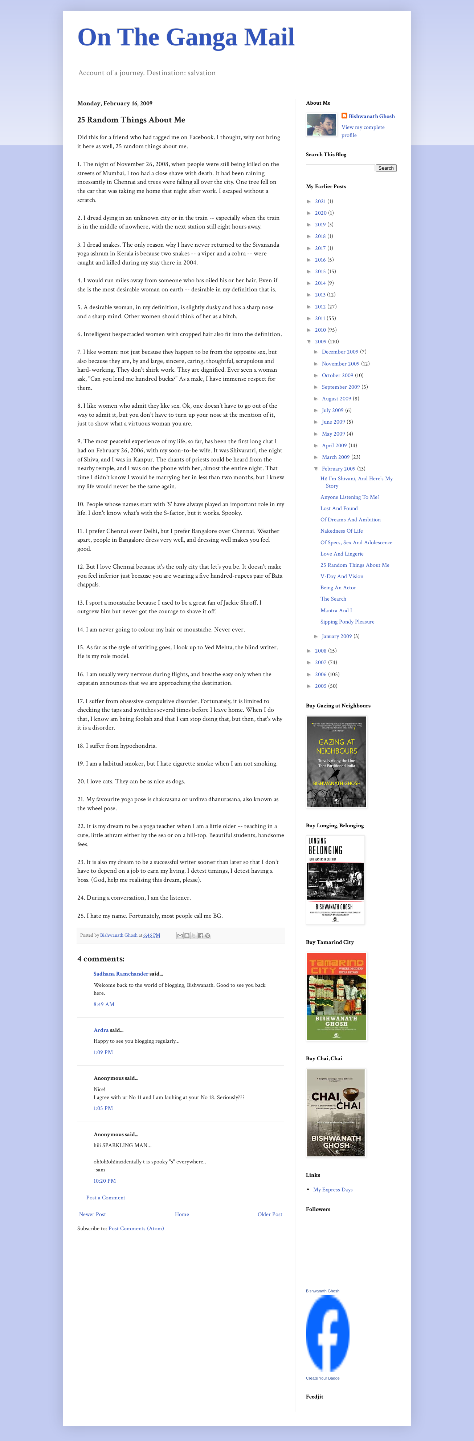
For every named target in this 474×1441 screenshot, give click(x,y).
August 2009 (337, 399)
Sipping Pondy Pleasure (347, 622)
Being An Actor (338, 588)
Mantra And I (336, 610)
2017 (321, 248)
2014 (321, 283)
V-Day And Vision (341, 576)
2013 (321, 295)
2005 (321, 686)
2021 (321, 201)
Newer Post (92, 1214)
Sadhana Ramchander (121, 974)
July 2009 (333, 410)
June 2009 (334, 422)
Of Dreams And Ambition (350, 520)
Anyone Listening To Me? (350, 497)
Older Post (270, 1214)
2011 (321, 318)
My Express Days (333, 1190)
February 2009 (339, 469)
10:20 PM (105, 1181)
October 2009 (338, 375)
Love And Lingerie (342, 554)
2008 (321, 651)
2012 (321, 307)
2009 (321, 342)
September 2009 (341, 387)
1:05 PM (103, 1108)
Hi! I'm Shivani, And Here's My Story (356, 482)
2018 (321, 236)
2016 (321, 260)
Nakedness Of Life (341, 531)
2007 (321, 662)
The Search (333, 599)
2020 (321, 213)
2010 (321, 330)
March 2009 (336, 457)
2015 (321, 271)
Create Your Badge (323, 1378)
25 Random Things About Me (354, 565)
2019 (321, 225)
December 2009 (341, 352)
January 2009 (338, 636)
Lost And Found (339, 508)
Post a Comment (105, 1198)
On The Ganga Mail (186, 37)
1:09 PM (103, 1052)
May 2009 (334, 434)
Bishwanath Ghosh (372, 116)
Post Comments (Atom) (136, 1228)
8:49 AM (104, 1004)
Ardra (101, 1030)
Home (182, 1214)
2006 (321, 674)
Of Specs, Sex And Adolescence (356, 542)
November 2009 (341, 364)
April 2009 (335, 445)
